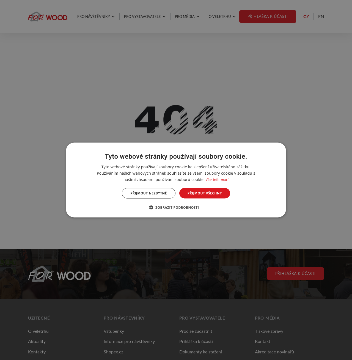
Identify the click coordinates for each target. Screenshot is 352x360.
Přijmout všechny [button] (205, 193)
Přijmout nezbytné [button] (148, 193)
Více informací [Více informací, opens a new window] (217, 179)
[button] (176, 207)
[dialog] (176, 180)
